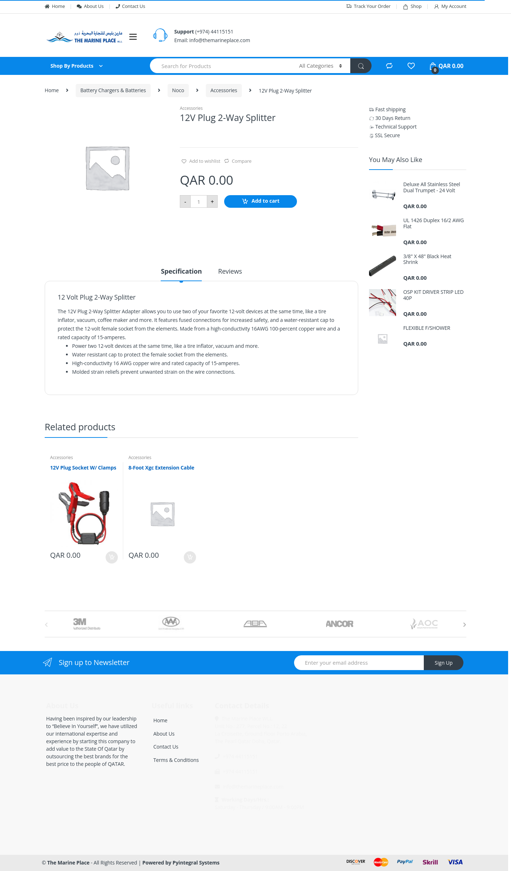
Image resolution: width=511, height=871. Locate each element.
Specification (181, 271)
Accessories (223, 90)
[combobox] (220, 65)
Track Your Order (368, 6)
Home (55, 6)
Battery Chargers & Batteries (113, 90)
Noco (178, 90)
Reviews (230, 271)
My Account (450, 6)
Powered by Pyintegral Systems (180, 862)
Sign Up (444, 662)
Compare (242, 161)
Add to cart (266, 201)
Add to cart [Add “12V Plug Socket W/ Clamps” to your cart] (111, 557)
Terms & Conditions (176, 759)
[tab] (181, 274)
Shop (412, 6)
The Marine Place (68, 862)
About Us (90, 6)
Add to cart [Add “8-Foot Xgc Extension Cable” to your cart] (189, 557)
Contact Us (130, 6)
